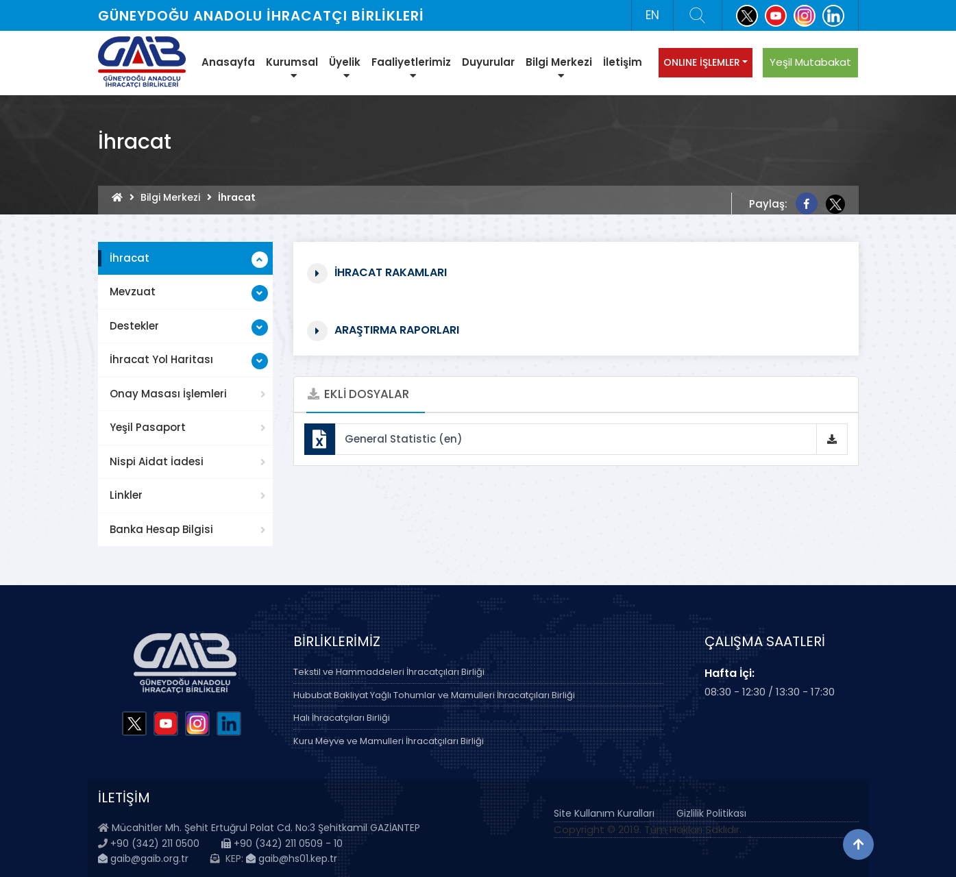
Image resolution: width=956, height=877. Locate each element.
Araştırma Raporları (396, 329)
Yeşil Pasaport (148, 427)
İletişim (622, 62)
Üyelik (344, 68)
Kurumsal (292, 68)
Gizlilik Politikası (711, 813)
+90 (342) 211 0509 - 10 (282, 843)
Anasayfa (228, 62)
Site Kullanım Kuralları (604, 813)
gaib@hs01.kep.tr (291, 858)
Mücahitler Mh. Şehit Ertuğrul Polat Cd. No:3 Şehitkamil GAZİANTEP (266, 828)
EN (652, 15)
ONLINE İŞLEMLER (701, 62)
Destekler (134, 326)
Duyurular (488, 62)
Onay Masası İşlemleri (168, 393)
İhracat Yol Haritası (161, 359)
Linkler (126, 495)
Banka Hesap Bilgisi (161, 529)
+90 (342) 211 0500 (154, 843)
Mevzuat (133, 291)
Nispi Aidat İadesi (157, 461)
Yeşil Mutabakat (810, 62)
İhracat (129, 258)
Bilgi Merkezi (559, 68)
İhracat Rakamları (390, 271)
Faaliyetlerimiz (411, 68)
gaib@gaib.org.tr (143, 858)
